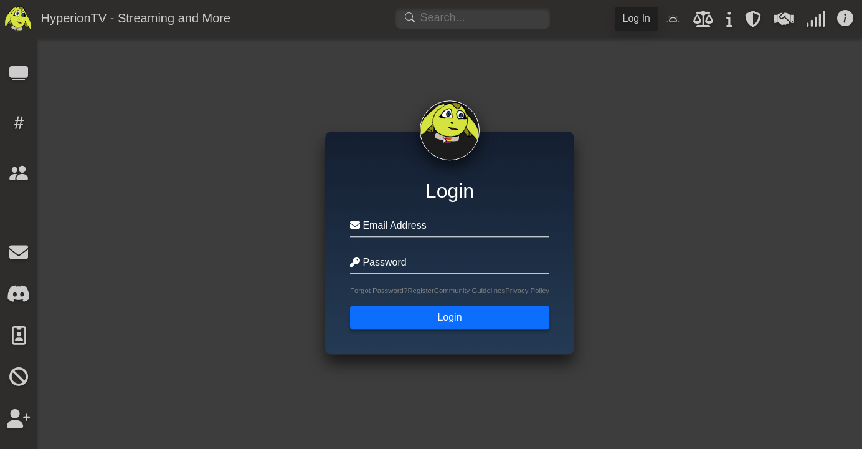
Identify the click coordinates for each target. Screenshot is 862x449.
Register (420, 291)
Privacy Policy (527, 291)
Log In (636, 18)
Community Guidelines (469, 291)
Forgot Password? (378, 291)
